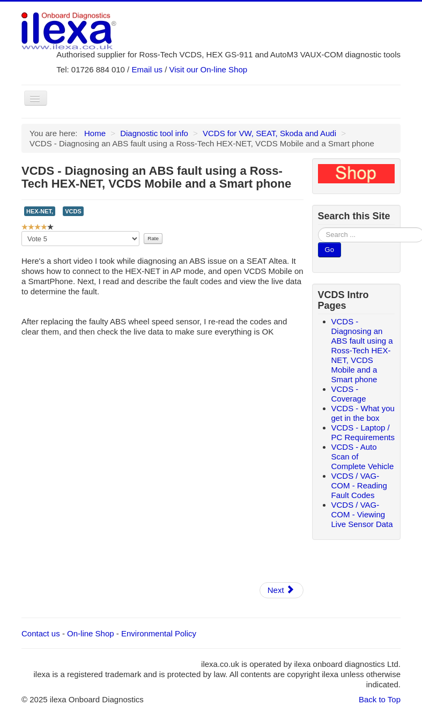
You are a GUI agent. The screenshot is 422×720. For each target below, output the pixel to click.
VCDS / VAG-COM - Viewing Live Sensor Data (362, 514)
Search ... (318, 227)
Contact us (40, 633)
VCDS (73, 211)
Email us (146, 69)
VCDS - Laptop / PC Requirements (363, 432)
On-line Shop (90, 633)
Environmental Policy (158, 633)
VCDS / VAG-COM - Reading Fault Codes (359, 485)
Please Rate (21, 231)
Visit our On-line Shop (208, 69)
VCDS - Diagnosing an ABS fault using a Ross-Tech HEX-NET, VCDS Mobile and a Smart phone (362, 350)
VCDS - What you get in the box (363, 413)
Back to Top (380, 699)
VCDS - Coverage (348, 393)
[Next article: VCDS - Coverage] (282, 590)
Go (329, 250)
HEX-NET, (39, 211)
